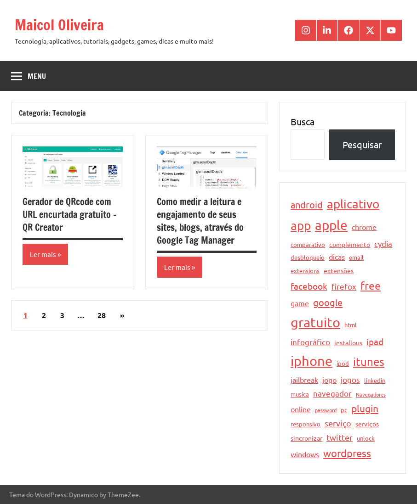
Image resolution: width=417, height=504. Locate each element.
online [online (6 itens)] (301, 409)
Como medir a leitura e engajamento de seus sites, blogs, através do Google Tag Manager (200, 221)
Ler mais (43, 254)
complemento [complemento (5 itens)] (349, 244)
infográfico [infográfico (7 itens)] (310, 342)
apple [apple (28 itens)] (331, 225)
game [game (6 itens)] (300, 303)
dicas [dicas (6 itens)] (337, 256)
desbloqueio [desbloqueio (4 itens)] (308, 257)
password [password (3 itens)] (326, 410)
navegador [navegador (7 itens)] (332, 393)
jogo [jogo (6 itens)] (329, 379)
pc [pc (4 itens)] (344, 410)
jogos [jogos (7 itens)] (350, 379)
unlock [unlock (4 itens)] (366, 438)
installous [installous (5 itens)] (348, 342)
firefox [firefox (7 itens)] (343, 286)
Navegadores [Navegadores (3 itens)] (371, 394)
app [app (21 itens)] (301, 225)
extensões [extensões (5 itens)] (339, 270)
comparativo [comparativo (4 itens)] (308, 244)
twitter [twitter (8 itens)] (339, 437)
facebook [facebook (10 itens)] (309, 285)
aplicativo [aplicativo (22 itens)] (353, 204)
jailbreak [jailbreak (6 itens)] (304, 379)
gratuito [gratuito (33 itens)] (315, 322)
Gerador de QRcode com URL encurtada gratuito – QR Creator (70, 214)
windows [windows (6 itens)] (305, 454)
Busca (302, 121)
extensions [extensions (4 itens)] (305, 270)
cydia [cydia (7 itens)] (383, 243)
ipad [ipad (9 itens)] (374, 341)
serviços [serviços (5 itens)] (367, 424)
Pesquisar (362, 144)
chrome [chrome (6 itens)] (364, 226)
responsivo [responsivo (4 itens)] (305, 424)
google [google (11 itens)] (328, 302)
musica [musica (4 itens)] (300, 394)
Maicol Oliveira (59, 24)
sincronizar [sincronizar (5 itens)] (306, 438)
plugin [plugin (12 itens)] (364, 408)
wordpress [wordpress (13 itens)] (347, 453)
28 (101, 315)
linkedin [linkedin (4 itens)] (374, 380)
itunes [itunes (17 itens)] (368, 361)
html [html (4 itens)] (350, 325)
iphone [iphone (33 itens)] (311, 361)
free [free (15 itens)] (370, 285)
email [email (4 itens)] (356, 257)
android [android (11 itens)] (307, 204)
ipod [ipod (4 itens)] (343, 363)
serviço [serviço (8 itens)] (338, 423)
